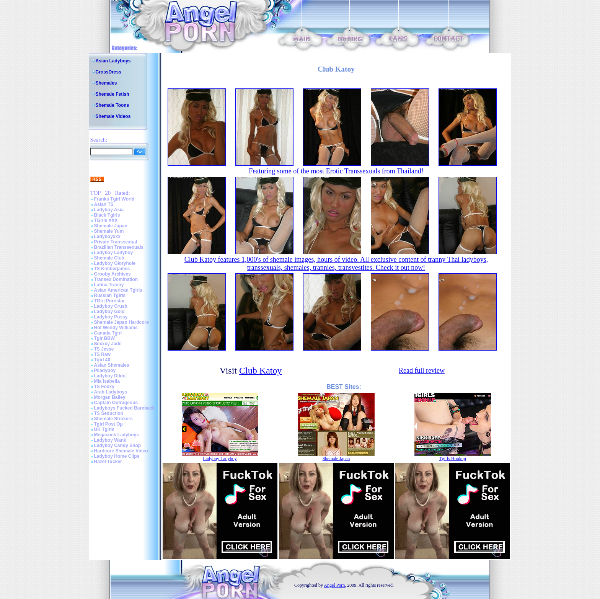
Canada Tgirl (108, 333)
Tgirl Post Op (108, 424)
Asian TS (104, 204)
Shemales (106, 83)
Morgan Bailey (110, 397)
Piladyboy (105, 370)
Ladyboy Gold (109, 311)
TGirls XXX (106, 220)
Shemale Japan (110, 226)
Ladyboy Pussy (111, 317)
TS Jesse (104, 349)
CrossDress (108, 72)
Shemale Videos (113, 116)
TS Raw (102, 354)
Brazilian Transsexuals (118, 247)
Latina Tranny (109, 284)
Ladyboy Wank (110, 440)
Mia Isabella (107, 381)
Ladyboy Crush (110, 306)
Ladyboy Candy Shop (117, 445)
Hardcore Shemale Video (121, 451)
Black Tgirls (107, 215)
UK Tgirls (104, 429)
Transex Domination (116, 279)
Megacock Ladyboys (116, 434)
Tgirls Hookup (452, 458)
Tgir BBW (104, 338)
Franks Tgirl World (114, 199)
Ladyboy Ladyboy (113, 252)
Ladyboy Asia (109, 209)
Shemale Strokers (113, 418)
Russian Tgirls (110, 295)
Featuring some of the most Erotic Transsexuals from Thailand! (336, 171)
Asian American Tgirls (118, 290)
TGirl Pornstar (109, 301)
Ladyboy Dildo (110, 376)
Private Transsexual (115, 242)
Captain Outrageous (116, 402)
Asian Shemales (111, 365)
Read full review (422, 370)
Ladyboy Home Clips (117, 456)
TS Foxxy (104, 386)
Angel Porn (334, 585)
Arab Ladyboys (110, 392)
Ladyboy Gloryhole (115, 263)
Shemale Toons (112, 105)
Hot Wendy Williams (116, 327)
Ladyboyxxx (107, 236)
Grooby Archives (112, 274)
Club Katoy (260, 370)
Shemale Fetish (112, 94)
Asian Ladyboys (113, 61)
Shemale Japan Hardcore (121, 322)
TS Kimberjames (112, 268)
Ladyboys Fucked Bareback (124, 408)
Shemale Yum (109, 231)
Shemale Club (109, 258)
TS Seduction (109, 413)
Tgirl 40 (102, 359)
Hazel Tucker (108, 461)
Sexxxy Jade (108, 343)
